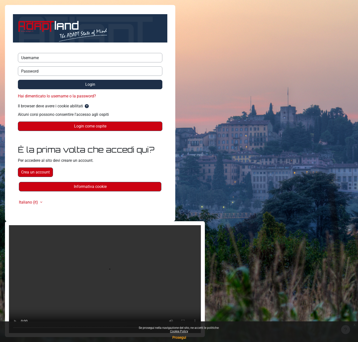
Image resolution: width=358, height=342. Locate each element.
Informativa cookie (90, 186)
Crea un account (35, 172)
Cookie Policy (179, 331)
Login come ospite (90, 126)
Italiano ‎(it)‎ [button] (29, 202)
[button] (87, 106)
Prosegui (179, 338)
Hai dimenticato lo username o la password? (57, 96)
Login (90, 84)
